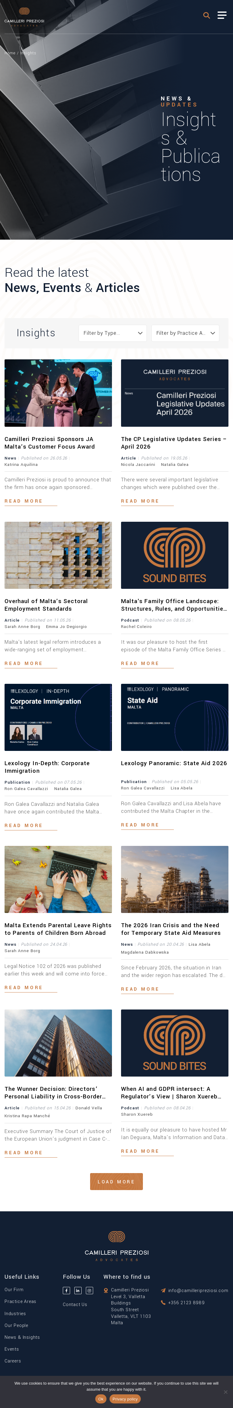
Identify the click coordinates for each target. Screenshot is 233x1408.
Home (10, 53)
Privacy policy (125, 1399)
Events (12, 1349)
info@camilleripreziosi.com (198, 1291)
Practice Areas (20, 1301)
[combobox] (113, 333)
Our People (16, 1325)
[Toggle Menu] (222, 15)
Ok (100, 1399)
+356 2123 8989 (186, 1303)
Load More (116, 1182)
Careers (13, 1361)
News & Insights (22, 1337)
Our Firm (14, 1290)
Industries (15, 1314)
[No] (225, 1392)
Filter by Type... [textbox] (102, 333)
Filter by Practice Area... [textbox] (185, 333)
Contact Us (75, 1304)
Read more (24, 501)
